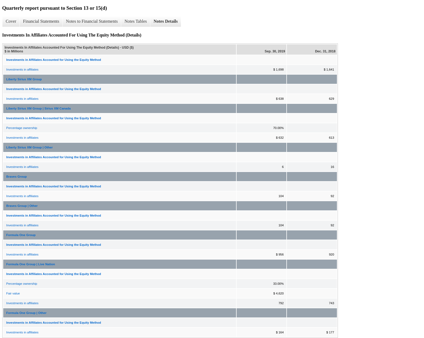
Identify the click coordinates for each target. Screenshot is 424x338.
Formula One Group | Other (26, 312)
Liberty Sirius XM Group (24, 79)
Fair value (13, 293)
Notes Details (166, 21)
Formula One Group (21, 235)
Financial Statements (41, 21)
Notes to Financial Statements (92, 21)
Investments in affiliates (22, 69)
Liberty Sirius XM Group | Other (29, 147)
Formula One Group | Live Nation (30, 264)
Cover (11, 21)
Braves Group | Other (22, 205)
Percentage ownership (21, 128)
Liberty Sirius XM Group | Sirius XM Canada (38, 108)
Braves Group (16, 176)
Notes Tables (135, 21)
